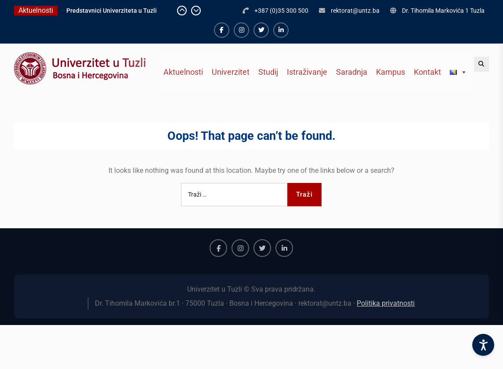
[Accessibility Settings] (483, 345)
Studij (268, 72)
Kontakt (427, 72)
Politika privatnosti (386, 303)
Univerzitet (231, 72)
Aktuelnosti (183, 72)
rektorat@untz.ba (355, 10)
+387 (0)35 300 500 (281, 10)
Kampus (390, 72)
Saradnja (351, 72)
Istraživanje (307, 72)
